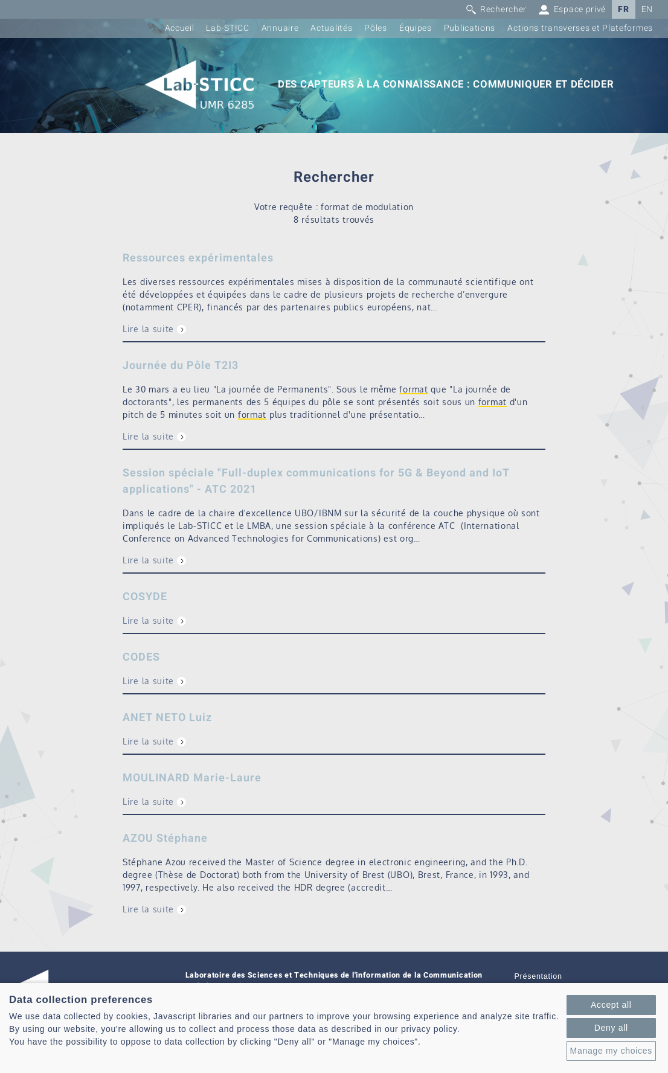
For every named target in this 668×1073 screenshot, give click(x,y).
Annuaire (280, 28)
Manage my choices (611, 1050)
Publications (469, 28)
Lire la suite (148, 329)
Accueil (179, 28)
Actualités (331, 28)
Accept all (611, 1005)
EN (647, 9)
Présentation (538, 976)
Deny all (611, 1028)
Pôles (375, 28)
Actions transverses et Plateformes (580, 28)
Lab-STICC (227, 28)
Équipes (415, 28)
